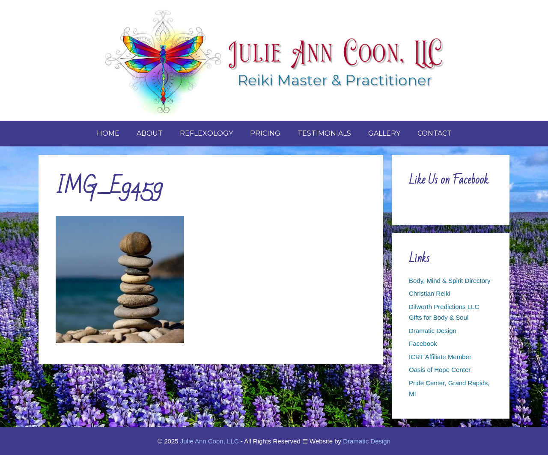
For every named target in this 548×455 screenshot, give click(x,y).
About (150, 133)
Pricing (265, 133)
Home (108, 133)
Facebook (423, 343)
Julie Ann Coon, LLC (209, 441)
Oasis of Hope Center (440, 369)
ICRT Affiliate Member (440, 356)
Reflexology (206, 133)
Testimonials (324, 133)
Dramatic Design (432, 330)
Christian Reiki (429, 293)
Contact (434, 133)
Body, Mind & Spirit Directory (450, 280)
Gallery (384, 133)
